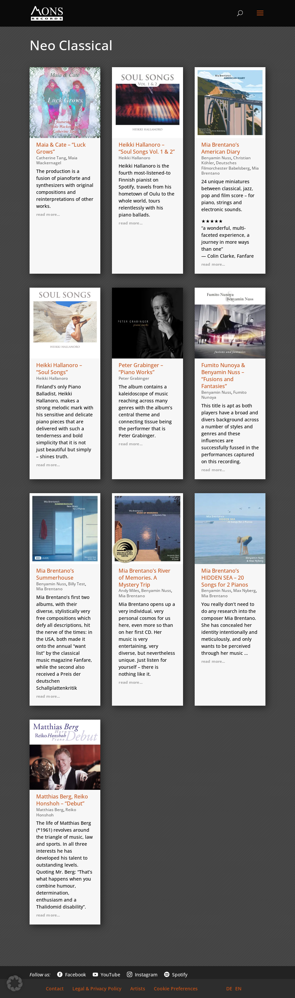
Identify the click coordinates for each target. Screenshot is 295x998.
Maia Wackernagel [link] (56, 160)
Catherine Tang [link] (51, 158)
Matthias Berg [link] (49, 809)
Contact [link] (55, 988)
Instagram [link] (142, 974)
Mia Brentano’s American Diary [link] (220, 148)
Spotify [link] (175, 974)
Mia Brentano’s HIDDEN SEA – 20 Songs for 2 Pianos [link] (224, 577)
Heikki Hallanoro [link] (134, 158)
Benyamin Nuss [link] (216, 158)
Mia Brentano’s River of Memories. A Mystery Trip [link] (144, 577)
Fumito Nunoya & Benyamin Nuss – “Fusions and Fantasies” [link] (223, 375)
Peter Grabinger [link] (134, 378)
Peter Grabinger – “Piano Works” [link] (141, 368)
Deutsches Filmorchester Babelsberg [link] (225, 165)
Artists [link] (137, 988)
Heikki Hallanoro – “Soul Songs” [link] (59, 368)
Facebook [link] (71, 974)
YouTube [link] (106, 974)
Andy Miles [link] (129, 590)
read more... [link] (48, 214)
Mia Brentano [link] (49, 589)
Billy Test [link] (76, 584)
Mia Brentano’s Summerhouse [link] (55, 574)
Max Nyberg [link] (244, 590)
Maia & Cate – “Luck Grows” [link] (61, 148)
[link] (47, 12)
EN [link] (238, 988)
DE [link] (229, 988)
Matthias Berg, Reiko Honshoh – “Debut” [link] (62, 800)
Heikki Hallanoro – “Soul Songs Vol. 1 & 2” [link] (147, 148)
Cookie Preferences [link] (176, 988)
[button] (260, 17)
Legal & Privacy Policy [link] (97, 988)
